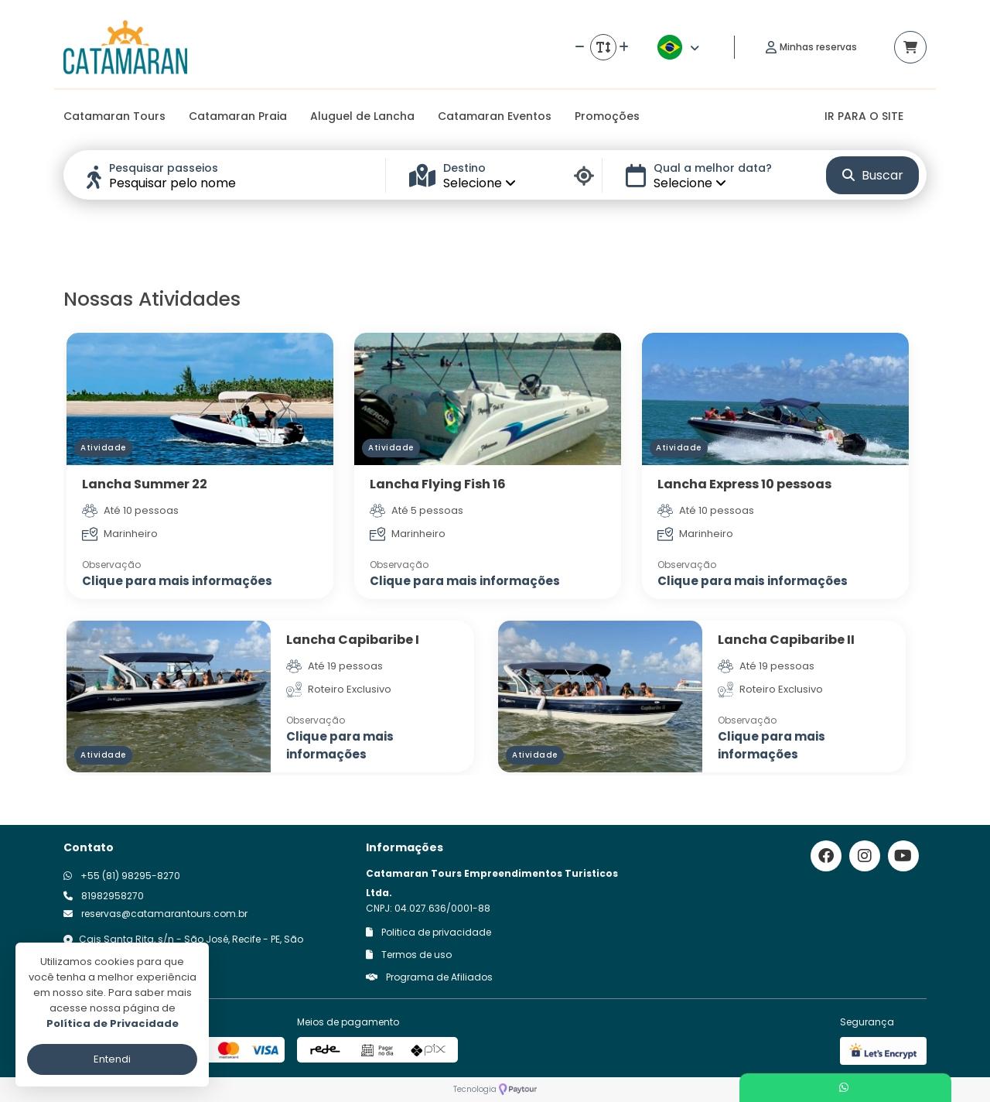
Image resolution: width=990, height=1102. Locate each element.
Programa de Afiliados (429, 977)
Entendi (112, 1059)
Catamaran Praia (238, 116)
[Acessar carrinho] (910, 47)
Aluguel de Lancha (362, 116)
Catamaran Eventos (494, 116)
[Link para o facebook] (826, 855)
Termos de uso (409, 954)
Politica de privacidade (428, 932)
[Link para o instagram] (864, 855)
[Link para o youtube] (903, 855)
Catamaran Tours (114, 116)
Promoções (607, 116)
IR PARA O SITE (863, 116)
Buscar (872, 175)
